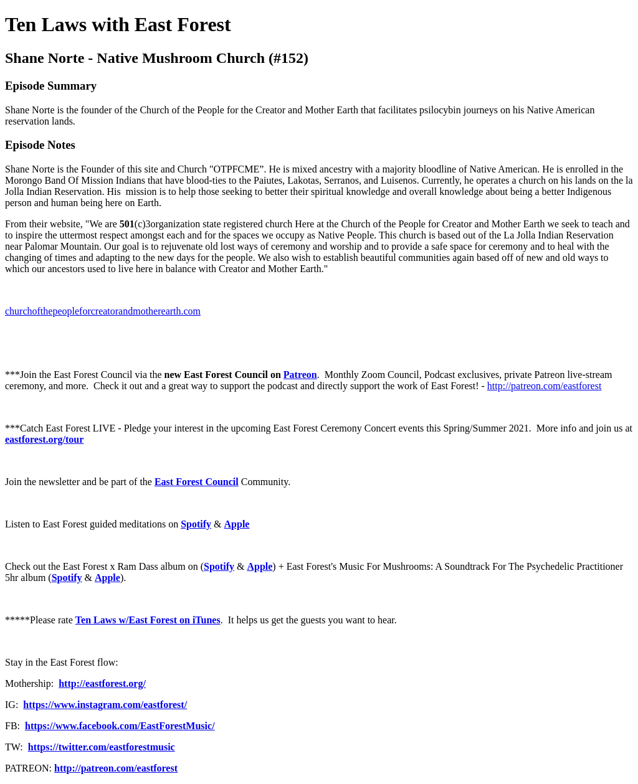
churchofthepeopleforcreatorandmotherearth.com (103, 311)
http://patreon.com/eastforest (544, 385)
